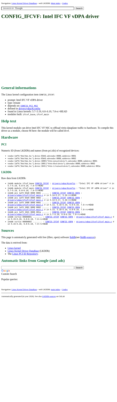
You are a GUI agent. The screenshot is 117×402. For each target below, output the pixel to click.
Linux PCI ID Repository (25, 260)
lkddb (73, 243)
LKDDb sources (49, 303)
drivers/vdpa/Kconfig (29, 108)
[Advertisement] (30, 53)
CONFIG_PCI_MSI (29, 105)
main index (55, 296)
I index (65, 3)
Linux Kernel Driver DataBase (24, 3)
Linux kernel (14, 254)
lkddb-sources (87, 243)
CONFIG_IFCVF (42, 184)
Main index (55, 3)
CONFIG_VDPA (73, 195)
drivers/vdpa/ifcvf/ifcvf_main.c (25, 198)
